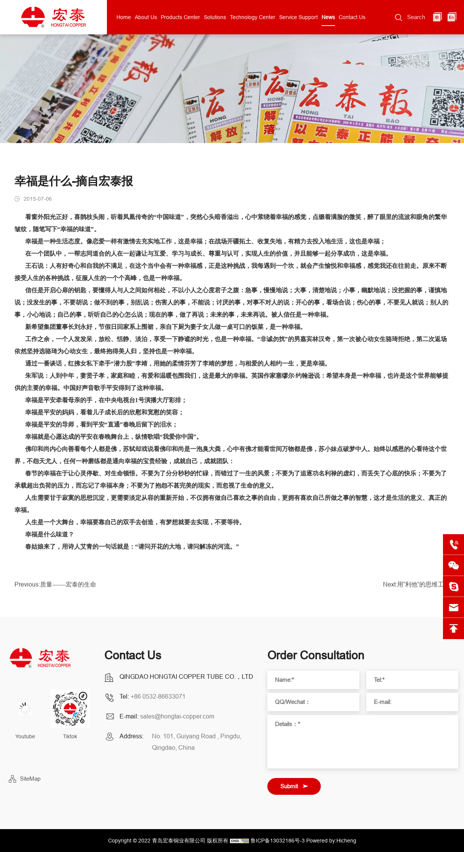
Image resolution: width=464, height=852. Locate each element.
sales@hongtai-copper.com (177, 716)
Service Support (298, 17)
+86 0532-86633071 (158, 696)
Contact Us (352, 17)
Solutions (215, 17)
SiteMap (30, 779)
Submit (289, 786)
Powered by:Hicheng (331, 840)
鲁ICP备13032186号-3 (278, 840)
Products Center (180, 17)
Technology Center (252, 17)
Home (123, 17)
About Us (146, 17)
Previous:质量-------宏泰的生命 (55, 587)
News (328, 17)
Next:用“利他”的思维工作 (416, 587)
